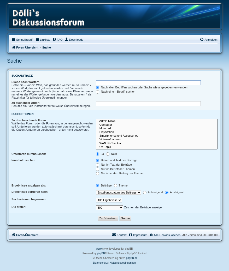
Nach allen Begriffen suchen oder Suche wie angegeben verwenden (141, 87)
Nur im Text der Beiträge (114, 164)
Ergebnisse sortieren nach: (30, 191)
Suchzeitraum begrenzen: (28, 199)
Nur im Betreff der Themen (115, 169)
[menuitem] (57, 40)
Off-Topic (156, 147)
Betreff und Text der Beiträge (116, 160)
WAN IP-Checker (156, 143)
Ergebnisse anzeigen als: (28, 185)
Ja (100, 153)
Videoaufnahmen (156, 139)
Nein (111, 153)
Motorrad (156, 128)
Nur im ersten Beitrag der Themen (120, 173)
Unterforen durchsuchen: (28, 153)
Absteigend (174, 192)
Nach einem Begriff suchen (115, 91)
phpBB (101, 253)
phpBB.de (132, 258)
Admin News (156, 121)
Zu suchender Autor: (25, 102)
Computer (156, 125)
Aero (99, 248)
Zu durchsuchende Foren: (29, 120)
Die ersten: (18, 206)
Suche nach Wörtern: (25, 81)
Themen (121, 185)
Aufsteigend (153, 192)
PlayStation (156, 132)
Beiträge (103, 185)
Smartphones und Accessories (156, 136)
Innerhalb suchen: (23, 160)
